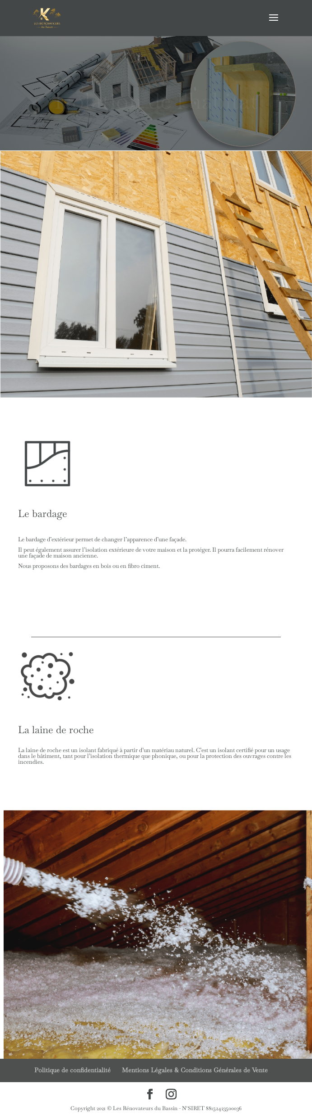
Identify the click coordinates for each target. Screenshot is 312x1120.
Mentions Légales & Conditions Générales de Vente (195, 1070)
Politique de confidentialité (72, 1070)
